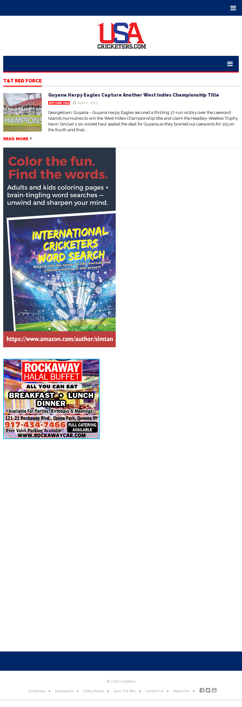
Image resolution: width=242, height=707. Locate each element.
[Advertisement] (121, 495)
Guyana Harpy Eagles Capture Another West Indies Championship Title (133, 95)
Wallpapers (64, 691)
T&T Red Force (22, 81)
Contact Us (154, 691)
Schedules (36, 691)
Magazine (181, 691)
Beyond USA (59, 103)
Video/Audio (93, 691)
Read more (15, 139)
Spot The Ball (124, 691)
